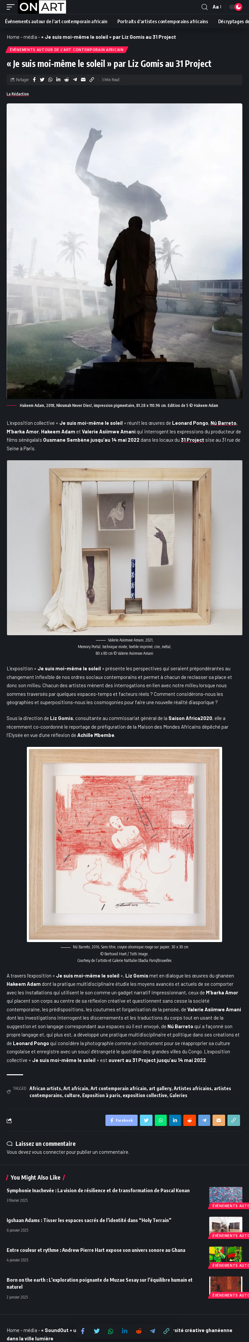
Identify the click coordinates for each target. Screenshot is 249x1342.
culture (72, 1095)
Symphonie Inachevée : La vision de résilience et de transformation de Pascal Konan (98, 1190)
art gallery (160, 1088)
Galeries (178, 1095)
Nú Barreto (223, 423)
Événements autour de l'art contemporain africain (67, 50)
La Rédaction (18, 93)
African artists (45, 1088)
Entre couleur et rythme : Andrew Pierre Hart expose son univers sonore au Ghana (96, 1250)
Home (13, 37)
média (30, 37)
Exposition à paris (101, 1095)
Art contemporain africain (119, 1088)
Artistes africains (193, 1088)
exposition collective (145, 1095)
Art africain (75, 1088)
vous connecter (48, 1152)
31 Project (192, 440)
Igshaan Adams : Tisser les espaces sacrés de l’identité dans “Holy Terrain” (89, 1220)
